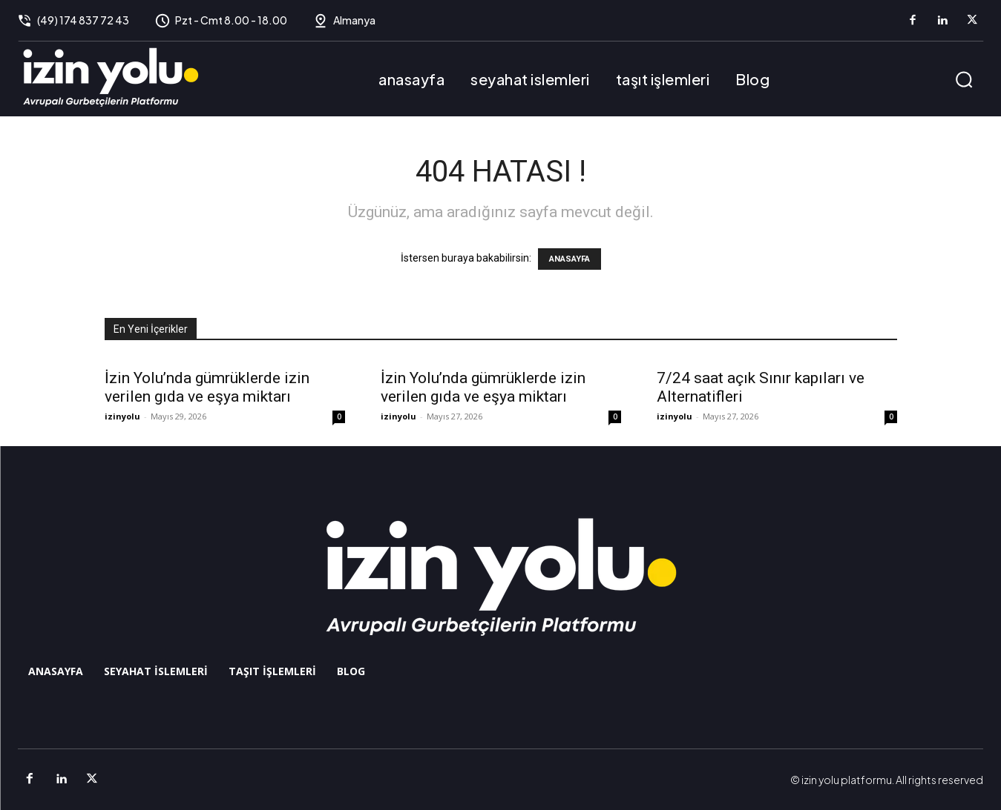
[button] (964, 79)
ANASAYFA (569, 259)
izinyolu (122, 416)
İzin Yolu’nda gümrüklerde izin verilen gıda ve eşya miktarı (207, 387)
